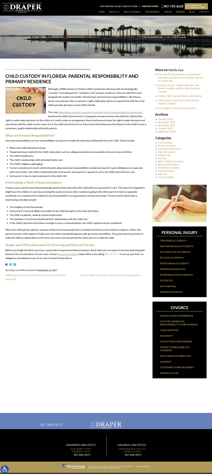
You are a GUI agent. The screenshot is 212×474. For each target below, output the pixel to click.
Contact (204, 12)
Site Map (138, 467)
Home (101, 12)
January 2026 (165, 119)
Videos (168, 12)
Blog (192, 12)
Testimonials (152, 12)
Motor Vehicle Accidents (171, 162)
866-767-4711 (112, 254)
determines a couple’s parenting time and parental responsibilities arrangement (100, 112)
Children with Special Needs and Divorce (180, 96)
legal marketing (95, 469)
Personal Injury (166, 171)
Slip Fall (162, 174)
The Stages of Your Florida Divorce (177, 108)
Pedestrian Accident (168, 168)
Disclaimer (146, 467)
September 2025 (167, 132)
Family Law (34, 69)
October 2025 (165, 128)
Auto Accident (165, 142)
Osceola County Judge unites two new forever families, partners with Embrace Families (179, 88)
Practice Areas (132, 12)
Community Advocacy (169, 149)
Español (180, 12)
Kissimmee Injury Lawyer (14, 69)
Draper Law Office (68, 254)
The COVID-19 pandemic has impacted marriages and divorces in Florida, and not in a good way (180, 77)
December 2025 (166, 122)
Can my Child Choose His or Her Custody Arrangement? (109, 275)
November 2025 (166, 125)
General (162, 158)
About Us (114, 12)
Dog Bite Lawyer (167, 152)
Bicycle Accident (166, 146)
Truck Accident (166, 177)
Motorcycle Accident (169, 165)
